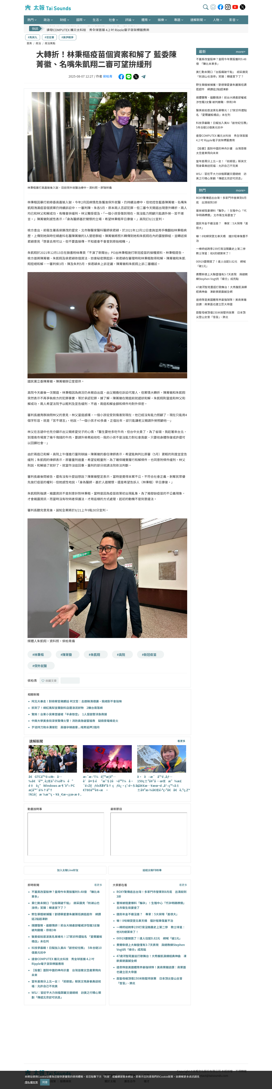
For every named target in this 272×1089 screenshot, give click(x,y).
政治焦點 (50, 43)
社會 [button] (112, 19)
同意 (44, 1082)
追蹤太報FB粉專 (152, 870)
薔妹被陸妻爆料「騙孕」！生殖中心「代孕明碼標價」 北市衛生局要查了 (221, 212)
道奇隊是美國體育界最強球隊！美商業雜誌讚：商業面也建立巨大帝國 (221, 301)
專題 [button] (177, 19)
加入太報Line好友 (68, 870)
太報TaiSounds (48, 8)
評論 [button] (128, 19)
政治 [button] (47, 19)
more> (240, 51)
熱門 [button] (30, 19)
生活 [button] (96, 19)
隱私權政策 (31, 1082)
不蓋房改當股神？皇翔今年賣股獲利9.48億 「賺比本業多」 (221, 61)
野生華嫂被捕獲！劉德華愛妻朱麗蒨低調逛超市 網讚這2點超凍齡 (221, 86)
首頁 (29, 43)
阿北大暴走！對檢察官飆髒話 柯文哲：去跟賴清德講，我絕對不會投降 (77, 701)
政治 (38, 43)
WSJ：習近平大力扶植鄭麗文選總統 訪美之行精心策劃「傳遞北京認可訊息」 (221, 176)
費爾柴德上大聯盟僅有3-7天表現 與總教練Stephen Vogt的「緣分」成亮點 (222, 276)
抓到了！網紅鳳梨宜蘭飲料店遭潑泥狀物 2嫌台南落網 (67, 708)
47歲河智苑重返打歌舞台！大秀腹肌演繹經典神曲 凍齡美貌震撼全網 (221, 289)
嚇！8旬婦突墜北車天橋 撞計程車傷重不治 (145, 920)
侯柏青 (108, 76)
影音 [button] (232, 19)
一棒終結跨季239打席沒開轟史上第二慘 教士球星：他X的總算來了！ (222, 251)
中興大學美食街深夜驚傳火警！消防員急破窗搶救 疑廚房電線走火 (75, 721)
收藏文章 (49, 680)
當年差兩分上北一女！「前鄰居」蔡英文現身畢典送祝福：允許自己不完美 (221, 163)
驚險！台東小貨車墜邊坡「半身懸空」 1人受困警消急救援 (69, 714)
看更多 (181, 741)
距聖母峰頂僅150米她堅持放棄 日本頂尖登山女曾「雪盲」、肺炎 (221, 314)
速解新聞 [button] (196, 19)
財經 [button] (63, 19)
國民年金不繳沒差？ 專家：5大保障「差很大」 (148, 914)
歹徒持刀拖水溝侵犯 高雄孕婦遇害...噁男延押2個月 (66, 727)
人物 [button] (216, 19)
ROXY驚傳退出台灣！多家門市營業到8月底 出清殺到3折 (221, 200)
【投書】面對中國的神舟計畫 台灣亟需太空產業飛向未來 (221, 150)
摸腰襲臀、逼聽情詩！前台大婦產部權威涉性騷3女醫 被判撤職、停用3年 (221, 99)
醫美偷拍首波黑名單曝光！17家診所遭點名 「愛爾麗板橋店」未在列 (221, 112)
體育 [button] (144, 19)
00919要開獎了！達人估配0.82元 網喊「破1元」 (149, 938)
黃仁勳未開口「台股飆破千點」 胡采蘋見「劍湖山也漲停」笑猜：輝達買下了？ (222, 74)
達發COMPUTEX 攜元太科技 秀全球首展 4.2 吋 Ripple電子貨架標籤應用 (222, 137)
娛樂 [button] (161, 19)
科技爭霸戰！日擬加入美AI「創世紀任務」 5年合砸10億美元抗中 (92, 28)
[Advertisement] (55, 1034)
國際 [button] (79, 19)
